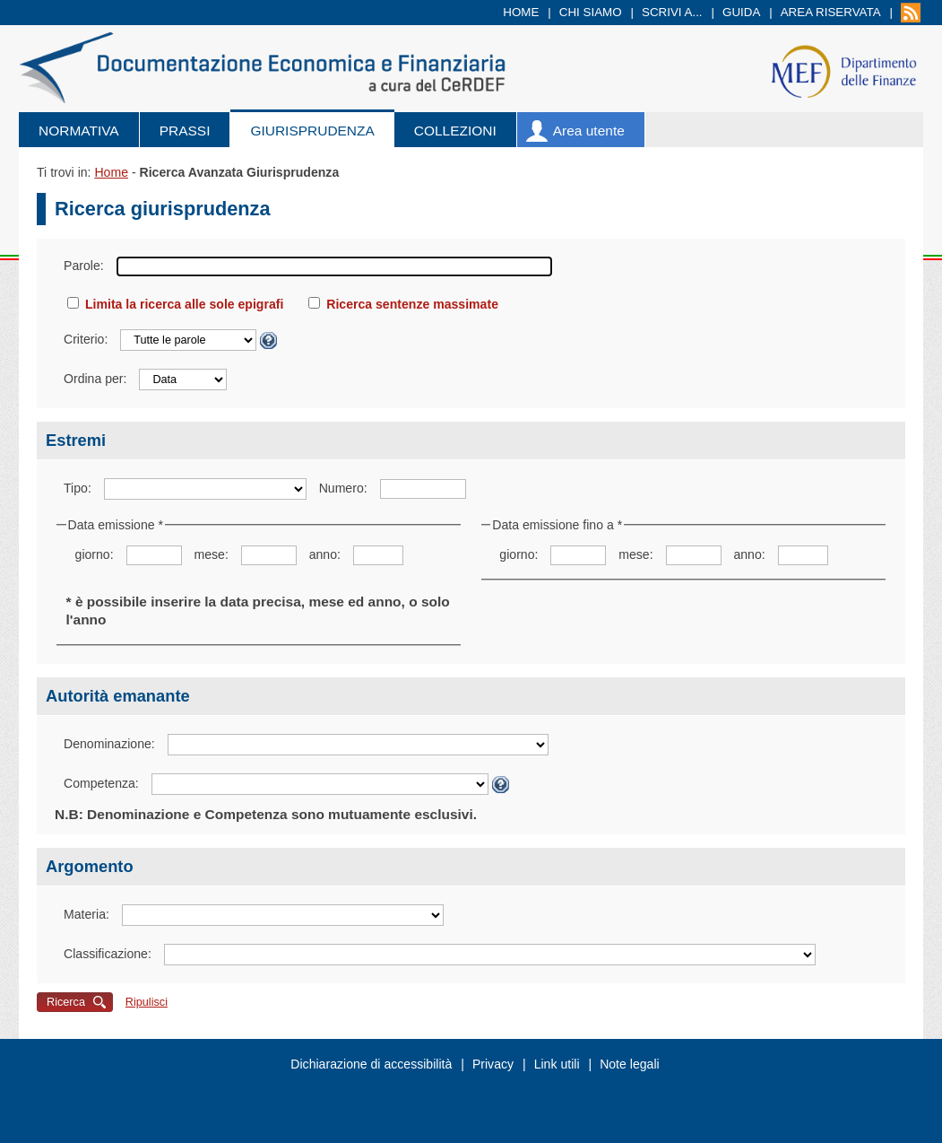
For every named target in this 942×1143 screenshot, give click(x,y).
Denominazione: (109, 744)
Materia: (86, 914)
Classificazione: (107, 954)
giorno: (94, 554)
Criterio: (86, 339)
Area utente (589, 130)
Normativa (79, 130)
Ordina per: (95, 378)
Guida (741, 12)
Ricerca (66, 1002)
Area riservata (831, 12)
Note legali (630, 1064)
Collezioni (455, 130)
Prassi (185, 130)
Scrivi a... (672, 12)
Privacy (493, 1064)
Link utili (557, 1064)
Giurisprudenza (312, 130)
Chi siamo (590, 12)
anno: (325, 554)
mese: (211, 554)
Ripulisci (146, 1002)
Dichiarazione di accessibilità (371, 1064)
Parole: (84, 265)
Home (521, 12)
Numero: (343, 488)
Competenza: (101, 783)
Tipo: (77, 488)
